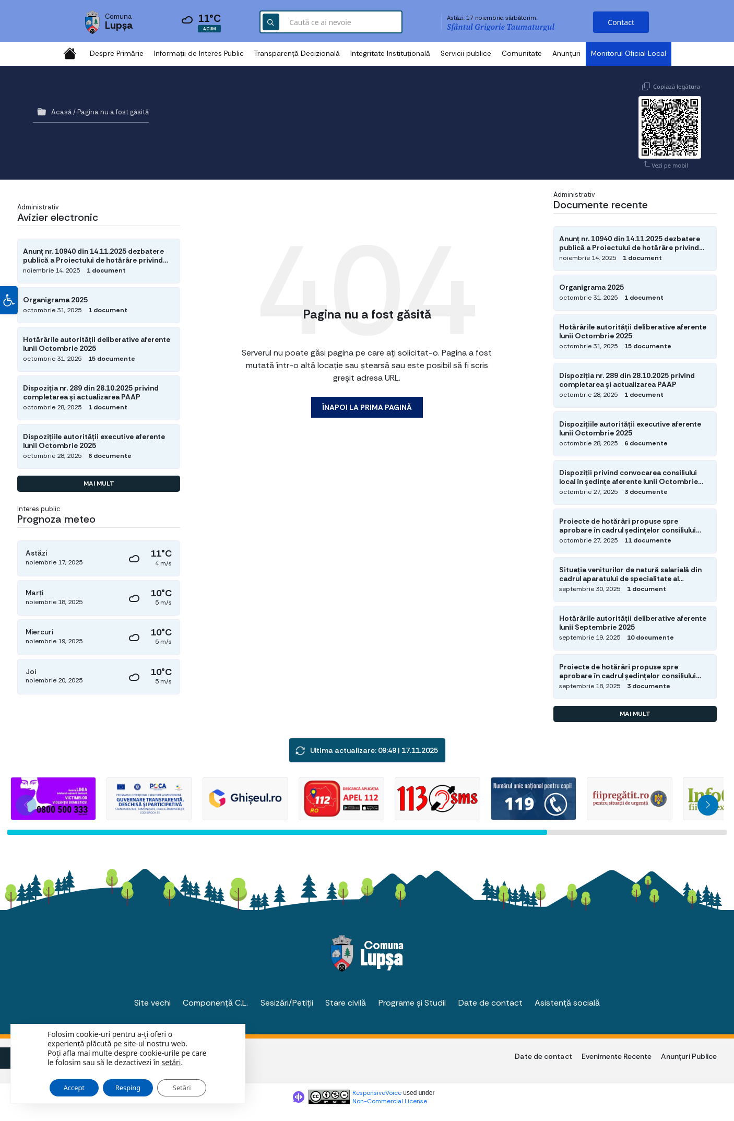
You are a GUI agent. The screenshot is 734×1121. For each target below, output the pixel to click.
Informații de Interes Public (199, 53)
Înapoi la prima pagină (367, 407)
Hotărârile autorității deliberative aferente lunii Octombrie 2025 (96, 344)
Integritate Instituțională (390, 53)
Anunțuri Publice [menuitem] (689, 1055)
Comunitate (522, 53)
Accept (76, 1083)
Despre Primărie (117, 53)
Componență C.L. (215, 1002)
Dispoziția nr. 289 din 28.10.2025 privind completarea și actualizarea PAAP (91, 393)
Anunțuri (566, 53)
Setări (197, 1083)
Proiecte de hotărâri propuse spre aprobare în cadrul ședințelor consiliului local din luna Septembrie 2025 (627, 671)
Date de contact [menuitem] (543, 1055)
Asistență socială (567, 1002)
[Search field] (331, 23)
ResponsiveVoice (376, 1093)
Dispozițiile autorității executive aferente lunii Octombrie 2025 (94, 441)
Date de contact (490, 1002)
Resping (137, 1083)
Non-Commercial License (389, 1101)
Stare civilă (345, 1002)
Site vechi (152, 1002)
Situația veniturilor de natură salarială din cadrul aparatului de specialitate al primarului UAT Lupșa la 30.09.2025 (630, 574)
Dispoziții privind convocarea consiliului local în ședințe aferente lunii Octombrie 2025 (628, 477)
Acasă (61, 112)
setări (171, 1057)
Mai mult (99, 483)
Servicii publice (466, 53)
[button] (9, 304)
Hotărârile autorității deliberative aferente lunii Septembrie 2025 (632, 622)
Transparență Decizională (297, 53)
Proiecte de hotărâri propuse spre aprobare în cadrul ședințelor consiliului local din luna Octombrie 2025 (627, 525)
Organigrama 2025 (55, 299)
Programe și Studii (412, 1002)
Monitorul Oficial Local (628, 53)
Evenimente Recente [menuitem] (617, 1055)
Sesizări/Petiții (287, 1002)
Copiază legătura (676, 85)
